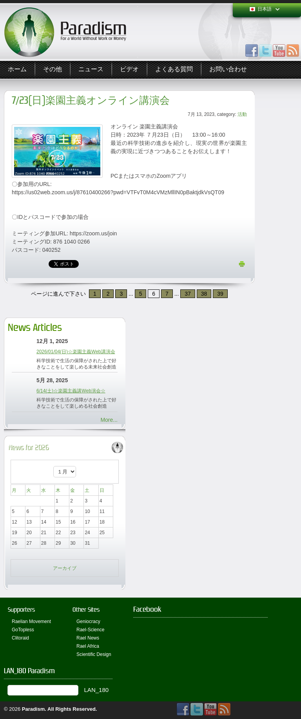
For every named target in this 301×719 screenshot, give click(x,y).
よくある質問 (174, 69)
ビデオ (129, 69)
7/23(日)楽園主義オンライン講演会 (91, 100)
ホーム (17, 69)
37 (188, 294)
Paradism (33, 709)
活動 (242, 114)
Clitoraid (20, 638)
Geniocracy (88, 621)
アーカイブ (64, 568)
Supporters (21, 609)
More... (109, 420)
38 (204, 294)
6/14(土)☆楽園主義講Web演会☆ (70, 391)
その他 (52, 69)
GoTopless (23, 629)
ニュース (90, 69)
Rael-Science (90, 629)
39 (220, 294)
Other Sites (86, 609)
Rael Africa (87, 646)
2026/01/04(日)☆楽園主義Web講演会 (75, 351)
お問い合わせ (228, 69)
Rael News (87, 638)
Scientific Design (93, 654)
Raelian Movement (31, 621)
